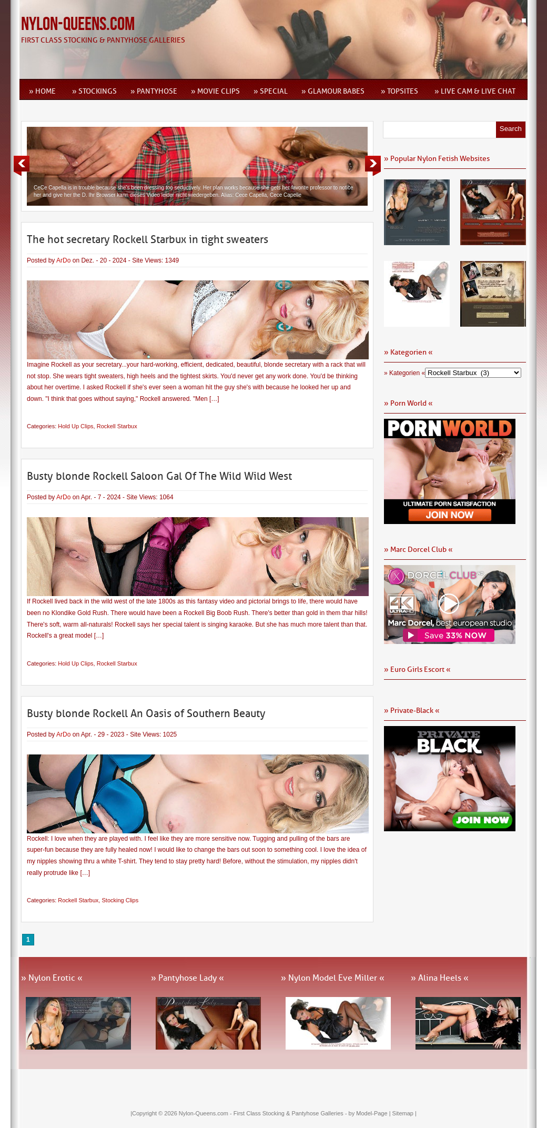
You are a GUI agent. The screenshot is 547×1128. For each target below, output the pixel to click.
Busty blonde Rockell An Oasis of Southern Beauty (146, 713)
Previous (21, 166)
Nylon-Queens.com (78, 24)
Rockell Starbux (117, 426)
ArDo (63, 260)
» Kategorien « (404, 373)
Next (373, 166)
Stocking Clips (120, 900)
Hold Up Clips (75, 426)
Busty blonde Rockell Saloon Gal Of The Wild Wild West (159, 476)
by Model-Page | (370, 1113)
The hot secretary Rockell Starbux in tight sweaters (147, 239)
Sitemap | (404, 1113)
